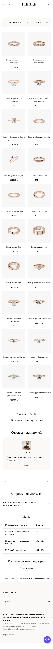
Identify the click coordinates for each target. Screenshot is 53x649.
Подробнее (12, 460)
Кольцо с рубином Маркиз (13, 175)
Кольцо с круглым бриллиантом (39, 318)
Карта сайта (8, 634)
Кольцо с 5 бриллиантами (39, 357)
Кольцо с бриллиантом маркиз (39, 283)
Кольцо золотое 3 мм (39, 175)
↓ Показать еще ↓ (26, 568)
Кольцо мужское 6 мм (39, 247)
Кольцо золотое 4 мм (39, 211)
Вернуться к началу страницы (29, 420)
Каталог (14, 579)
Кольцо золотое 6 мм (13, 283)
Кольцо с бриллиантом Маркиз (14, 357)
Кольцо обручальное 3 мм (14, 211)
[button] (47, 481)
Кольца (22, 579)
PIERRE (6, 579)
